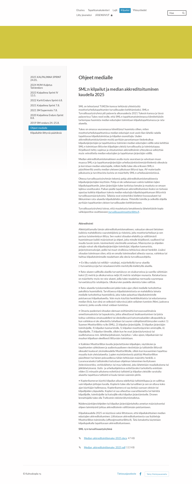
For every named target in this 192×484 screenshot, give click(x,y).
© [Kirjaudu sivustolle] (24, 473)
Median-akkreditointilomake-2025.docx (105, 438)
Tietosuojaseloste (126, 474)
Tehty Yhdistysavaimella (157, 474)
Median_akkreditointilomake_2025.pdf (104, 447)
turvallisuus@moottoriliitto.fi (123, 211)
